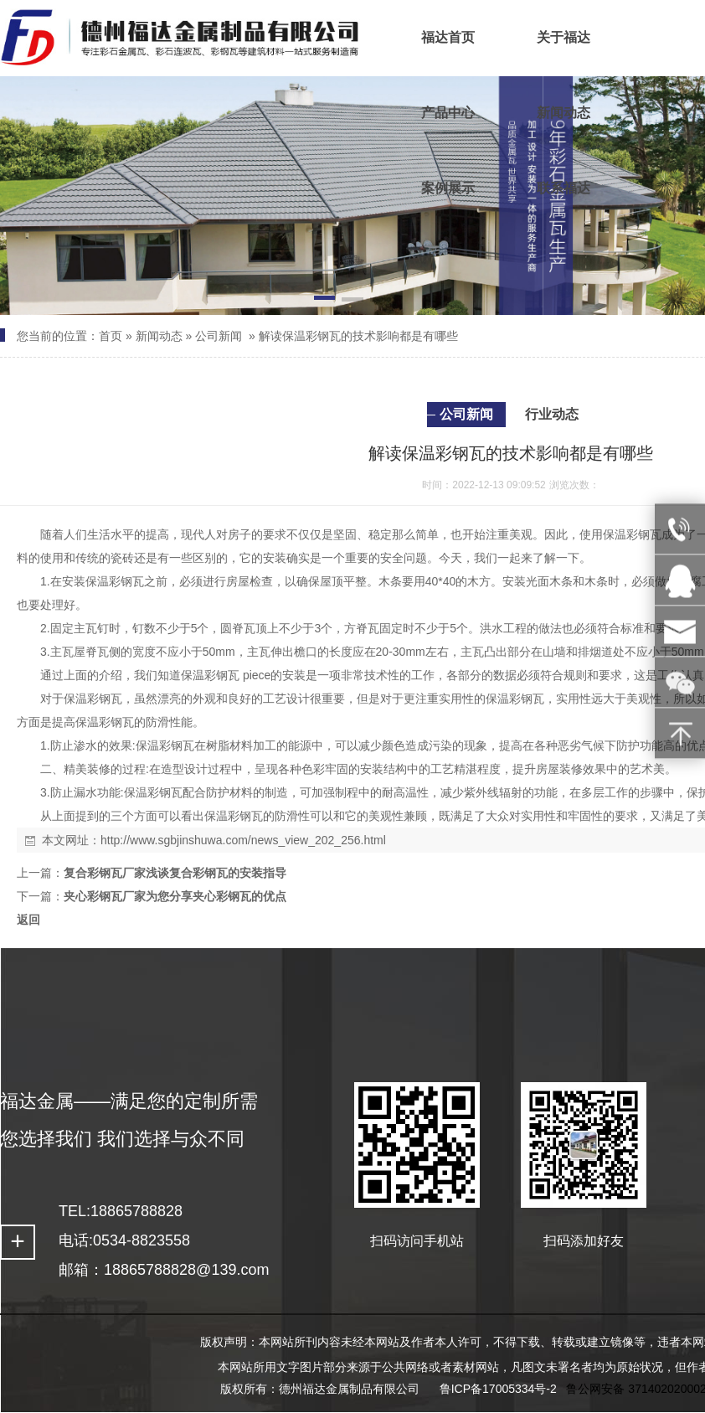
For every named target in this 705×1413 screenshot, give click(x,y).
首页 (110, 336)
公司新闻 (218, 336)
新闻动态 (159, 336)
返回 (28, 919)
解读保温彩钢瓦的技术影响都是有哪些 (358, 336)
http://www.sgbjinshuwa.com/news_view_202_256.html (243, 840)
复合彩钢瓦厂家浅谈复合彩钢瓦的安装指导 (175, 872)
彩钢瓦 (643, 534)
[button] (324, 300)
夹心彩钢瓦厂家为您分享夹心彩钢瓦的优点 (175, 896)
